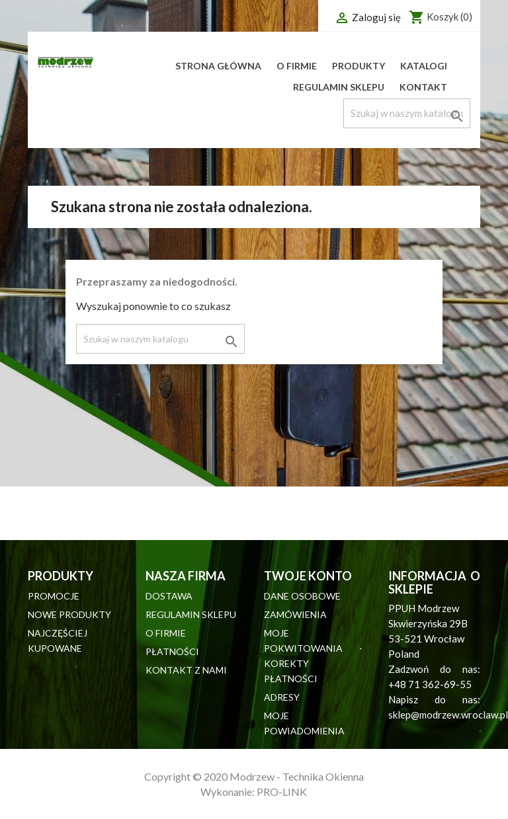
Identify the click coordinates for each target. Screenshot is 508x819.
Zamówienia (295, 614)
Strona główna (218, 65)
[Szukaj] (406, 113)
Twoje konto (308, 575)
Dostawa (169, 596)
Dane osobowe (302, 596)
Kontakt (423, 87)
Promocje (53, 596)
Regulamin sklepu (338, 87)
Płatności (172, 651)
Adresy (282, 697)
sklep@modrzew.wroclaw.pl (448, 715)
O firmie (296, 65)
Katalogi (423, 65)
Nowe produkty (69, 614)
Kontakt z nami (186, 670)
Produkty (358, 65)
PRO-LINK (282, 791)
